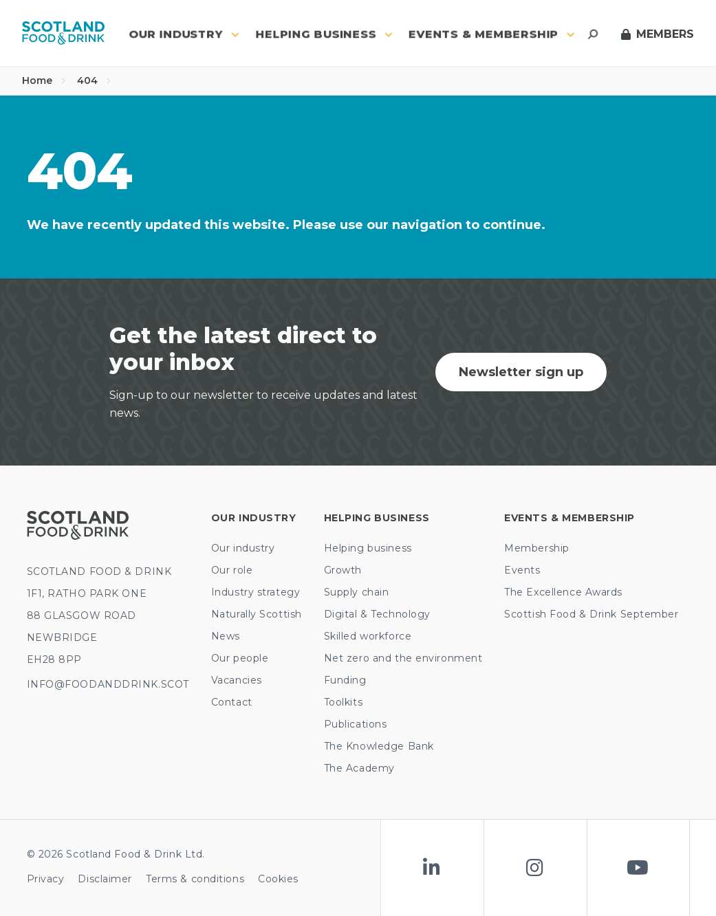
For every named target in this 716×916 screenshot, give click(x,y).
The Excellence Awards (563, 592)
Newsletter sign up (521, 372)
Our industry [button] (184, 34)
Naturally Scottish (256, 614)
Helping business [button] (324, 34)
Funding (345, 680)
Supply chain (356, 592)
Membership (536, 548)
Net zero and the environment (403, 658)
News (225, 636)
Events (522, 570)
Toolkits (343, 702)
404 (94, 80)
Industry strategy (256, 592)
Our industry (243, 548)
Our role (231, 570)
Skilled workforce (368, 636)
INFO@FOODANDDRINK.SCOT (108, 684)
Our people (240, 658)
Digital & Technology (377, 614)
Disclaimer (105, 879)
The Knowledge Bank (379, 746)
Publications (355, 724)
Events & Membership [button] (491, 34)
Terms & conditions (195, 879)
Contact (231, 702)
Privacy (46, 879)
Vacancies (236, 680)
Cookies (278, 879)
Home (44, 80)
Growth (343, 570)
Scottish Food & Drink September (591, 614)
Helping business (368, 548)
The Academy (359, 768)
